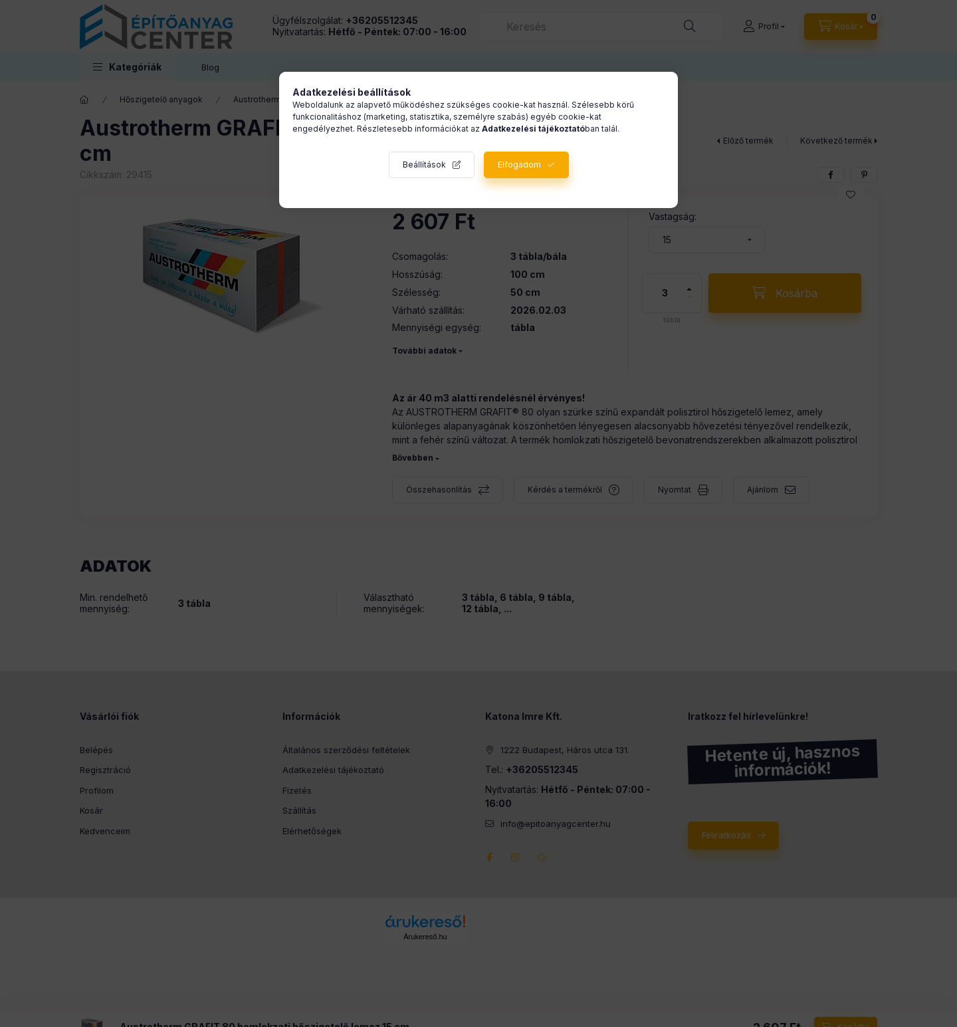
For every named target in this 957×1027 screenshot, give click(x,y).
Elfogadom (519, 165)
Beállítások (424, 165)
